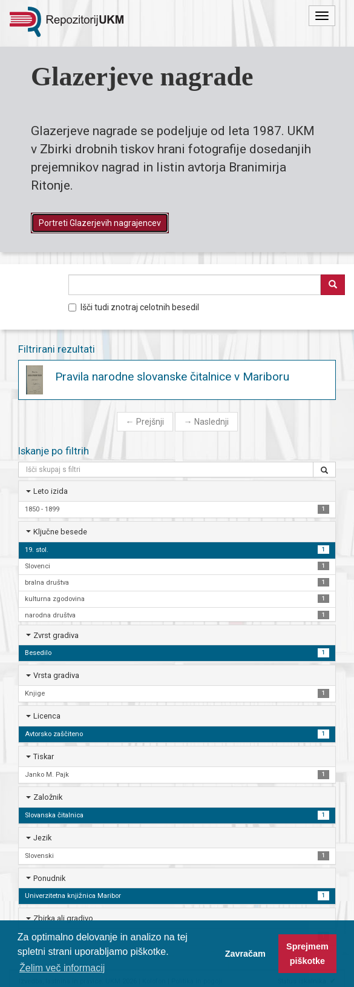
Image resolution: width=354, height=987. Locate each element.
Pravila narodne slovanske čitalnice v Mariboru (172, 377)
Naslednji (206, 422)
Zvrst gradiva (56, 635)
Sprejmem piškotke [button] (307, 954)
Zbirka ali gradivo (63, 918)
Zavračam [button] (245, 954)
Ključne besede (60, 531)
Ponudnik (49, 878)
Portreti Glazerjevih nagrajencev (100, 223)
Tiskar (43, 756)
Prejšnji (145, 422)
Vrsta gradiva (56, 675)
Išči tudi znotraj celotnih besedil (133, 307)
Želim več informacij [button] (62, 968)
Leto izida (50, 491)
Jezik (42, 837)
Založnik (47, 797)
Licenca (47, 715)
